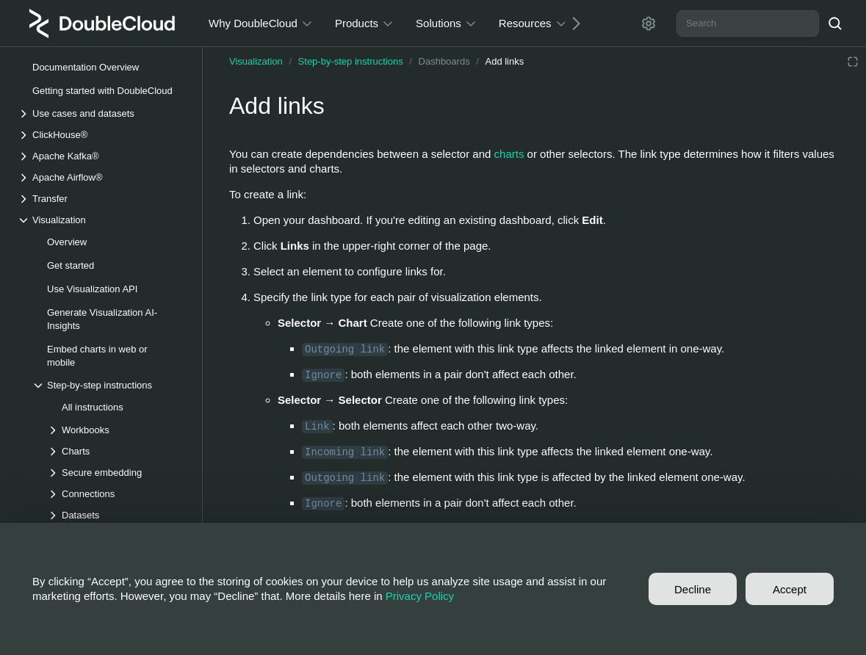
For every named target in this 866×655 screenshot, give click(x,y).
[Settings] (648, 23)
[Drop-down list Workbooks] (117, 430)
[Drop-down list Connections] (117, 493)
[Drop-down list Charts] (117, 451)
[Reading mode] (852, 61)
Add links (504, 61)
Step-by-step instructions (350, 61)
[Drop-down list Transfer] (102, 198)
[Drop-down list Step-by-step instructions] (109, 385)
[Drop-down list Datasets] (117, 515)
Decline (692, 589)
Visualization (256, 61)
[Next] (570, 23)
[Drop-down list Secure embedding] (117, 472)
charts (509, 154)
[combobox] (747, 23)
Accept (790, 589)
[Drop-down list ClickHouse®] (102, 134)
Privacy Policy (420, 596)
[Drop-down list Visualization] (102, 220)
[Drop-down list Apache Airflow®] (102, 177)
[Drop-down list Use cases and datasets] (102, 113)
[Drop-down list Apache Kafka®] (102, 156)
